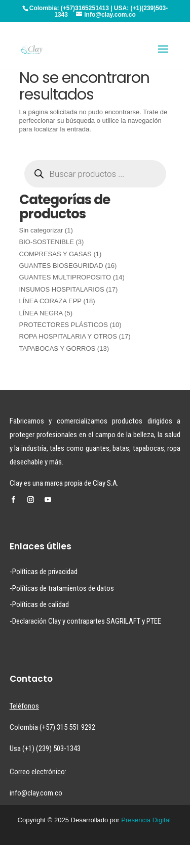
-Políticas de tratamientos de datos (62, 588)
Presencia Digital (146, 820)
